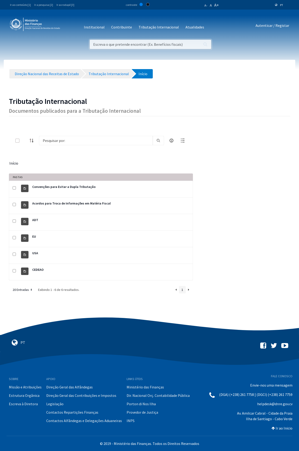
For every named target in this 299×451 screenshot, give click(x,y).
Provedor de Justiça (142, 412)
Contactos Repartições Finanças (72, 412)
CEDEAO (38, 270)
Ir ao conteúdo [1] (20, 5)
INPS (131, 420)
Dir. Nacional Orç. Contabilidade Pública (158, 395)
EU (34, 236)
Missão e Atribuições (25, 387)
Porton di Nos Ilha (141, 404)
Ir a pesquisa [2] (43, 5)
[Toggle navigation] (67, 25)
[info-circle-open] (171, 140)
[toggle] (25, 140)
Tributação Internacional (159, 27)
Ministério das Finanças (145, 387)
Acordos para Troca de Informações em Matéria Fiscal (71, 203)
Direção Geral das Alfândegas (69, 387)
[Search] (96, 140)
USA (35, 253)
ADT (35, 220)
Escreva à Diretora (23, 404)
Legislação (55, 404)
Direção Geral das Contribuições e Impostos (81, 395)
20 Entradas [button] (23, 290)
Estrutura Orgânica (24, 395)
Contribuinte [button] (121, 27)
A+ (216, 5)
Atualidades (194, 27)
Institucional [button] (94, 27)
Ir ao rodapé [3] (65, 5)
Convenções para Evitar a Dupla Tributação (64, 187)
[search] (158, 140)
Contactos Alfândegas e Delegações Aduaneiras (84, 420)
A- (205, 5)
